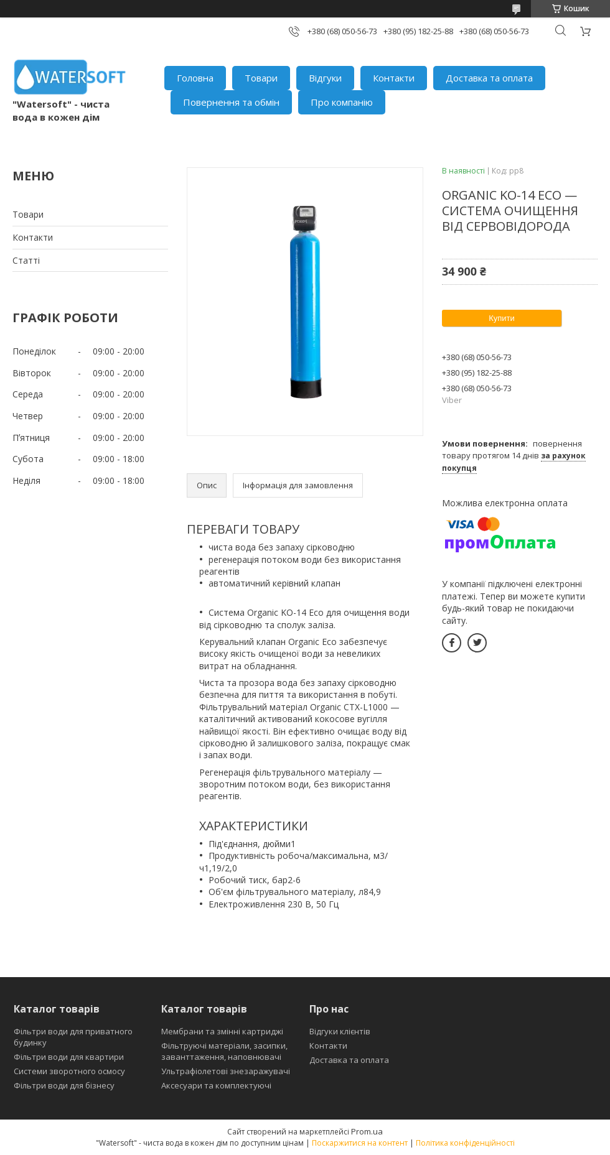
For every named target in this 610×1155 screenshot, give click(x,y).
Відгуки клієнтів (339, 1031)
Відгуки (325, 78)
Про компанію (342, 102)
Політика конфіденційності (465, 1143)
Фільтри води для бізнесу (64, 1085)
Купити (502, 318)
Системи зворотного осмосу (69, 1071)
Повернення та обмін (231, 102)
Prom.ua (367, 1131)
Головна (195, 78)
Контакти (394, 78)
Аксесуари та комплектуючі (216, 1085)
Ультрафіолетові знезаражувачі (225, 1071)
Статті (26, 260)
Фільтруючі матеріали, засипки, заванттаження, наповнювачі (224, 1051)
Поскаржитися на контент (360, 1143)
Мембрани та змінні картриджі (222, 1031)
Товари (261, 78)
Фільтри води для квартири (69, 1056)
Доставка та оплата (489, 78)
